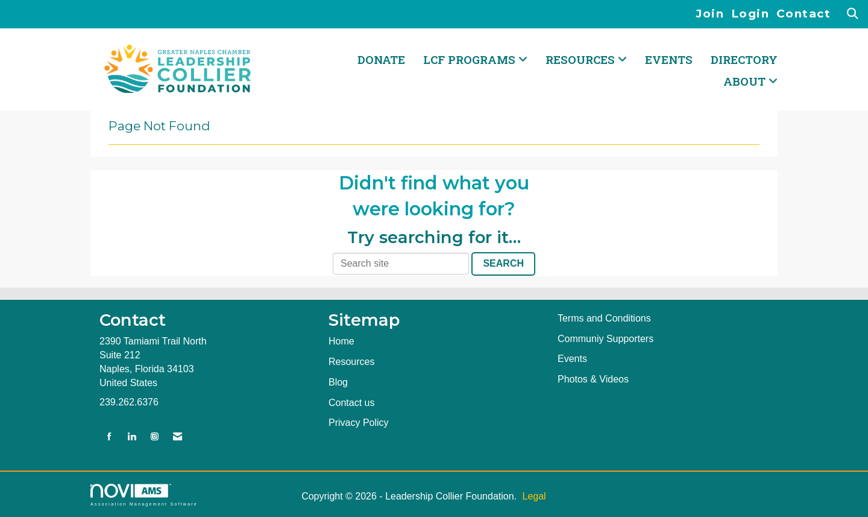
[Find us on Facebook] (109, 437)
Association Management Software (144, 495)
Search (503, 263)
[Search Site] (853, 14)
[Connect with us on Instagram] (155, 437)
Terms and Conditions (604, 318)
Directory (744, 59)
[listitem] (713, 14)
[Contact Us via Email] (177, 437)
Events (669, 59)
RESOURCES (582, 59)
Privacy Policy (359, 422)
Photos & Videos (593, 379)
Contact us (351, 403)
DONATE (381, 59)
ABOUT (746, 81)
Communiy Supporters (605, 339)
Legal (534, 496)
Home (341, 341)
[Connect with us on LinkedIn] (132, 437)
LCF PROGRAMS (470, 59)
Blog (338, 382)
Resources (351, 362)
